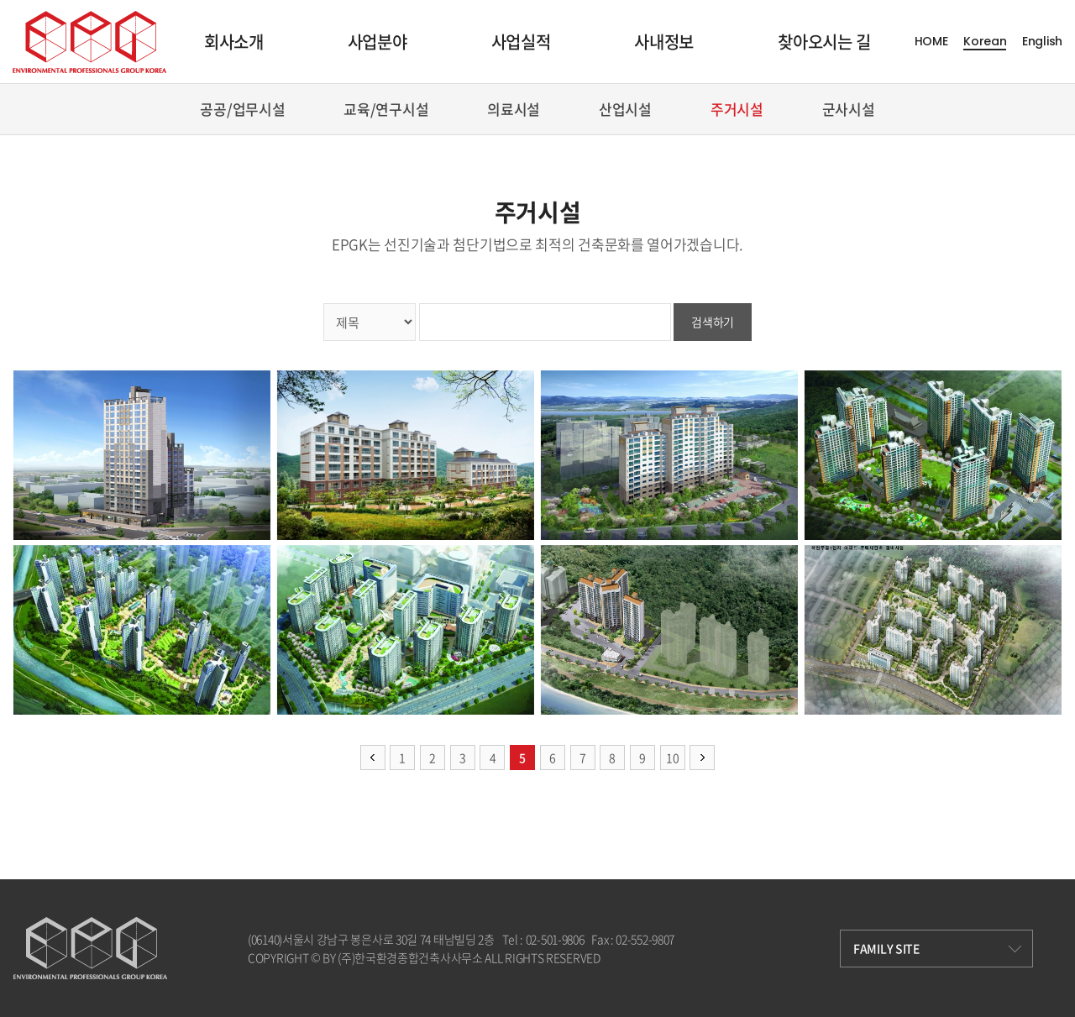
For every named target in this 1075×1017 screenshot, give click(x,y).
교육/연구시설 (385, 108)
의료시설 (513, 108)
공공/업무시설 (242, 108)
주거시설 (737, 108)
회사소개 (234, 41)
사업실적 (521, 41)
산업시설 (625, 108)
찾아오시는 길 (824, 41)
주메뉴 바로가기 (0, 0)
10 (672, 757)
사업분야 (377, 41)
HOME (931, 42)
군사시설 (848, 108)
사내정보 (664, 41)
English (1042, 42)
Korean (984, 42)
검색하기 (712, 321)
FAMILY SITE (937, 948)
